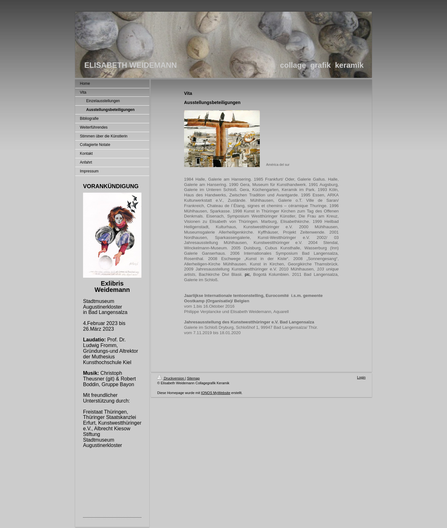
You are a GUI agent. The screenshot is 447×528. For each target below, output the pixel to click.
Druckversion (171, 378)
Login (361, 377)
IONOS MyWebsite (215, 393)
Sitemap (193, 378)
